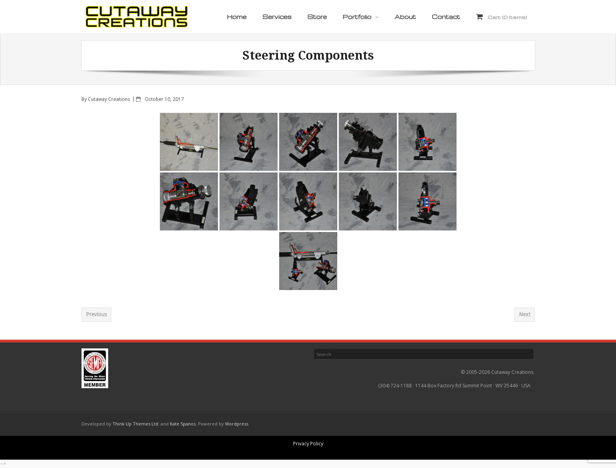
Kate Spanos (183, 424)
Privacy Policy (308, 443)
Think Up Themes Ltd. (136, 424)
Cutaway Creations (109, 99)
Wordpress (236, 424)
